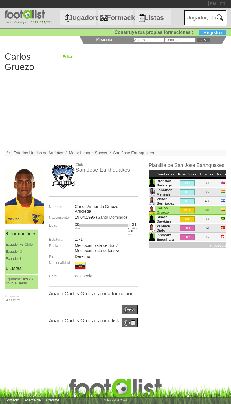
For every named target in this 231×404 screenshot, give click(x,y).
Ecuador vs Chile (19, 244)
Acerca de (33, 400)
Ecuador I (13, 258)
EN (213, 3)
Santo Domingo (112, 217)
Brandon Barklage (164, 183)
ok (203, 40)
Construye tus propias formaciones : (170, 32)
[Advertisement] (115, 110)
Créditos (53, 400)
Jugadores (82, 17)
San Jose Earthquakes (133, 153)
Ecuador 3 (14, 251)
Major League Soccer (88, 153)
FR (222, 3)
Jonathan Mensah (165, 192)
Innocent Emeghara (165, 237)
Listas (154, 17)
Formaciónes (120, 17)
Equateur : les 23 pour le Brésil (19, 281)
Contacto (12, 400)
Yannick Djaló (163, 228)
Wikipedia (83, 276)
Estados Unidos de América (38, 153)
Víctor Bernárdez (165, 201)
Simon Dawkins (164, 219)
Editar (67, 56)
